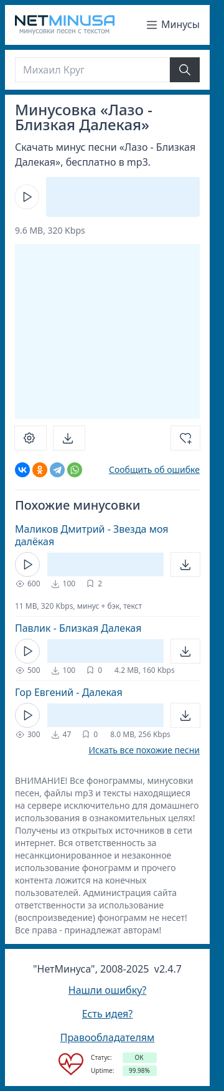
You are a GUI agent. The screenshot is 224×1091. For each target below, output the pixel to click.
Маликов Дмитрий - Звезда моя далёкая (92, 535)
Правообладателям (107, 1037)
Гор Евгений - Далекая (69, 692)
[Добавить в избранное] (185, 438)
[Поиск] (92, 69)
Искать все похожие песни (144, 750)
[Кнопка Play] (27, 197)
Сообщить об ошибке (154, 469)
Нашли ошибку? (107, 990)
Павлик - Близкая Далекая (78, 628)
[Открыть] (185, 564)
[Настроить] (30, 438)
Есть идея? (107, 1014)
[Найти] (185, 69)
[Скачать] (69, 438)
